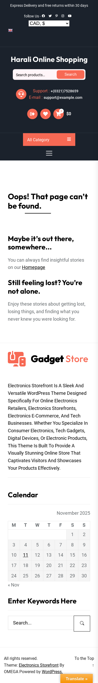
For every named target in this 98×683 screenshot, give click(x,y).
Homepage (33, 267)
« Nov (13, 585)
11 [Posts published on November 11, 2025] (25, 555)
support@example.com (63, 97)
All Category (49, 139)
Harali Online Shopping (49, 59)
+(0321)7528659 (64, 91)
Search (71, 74)
